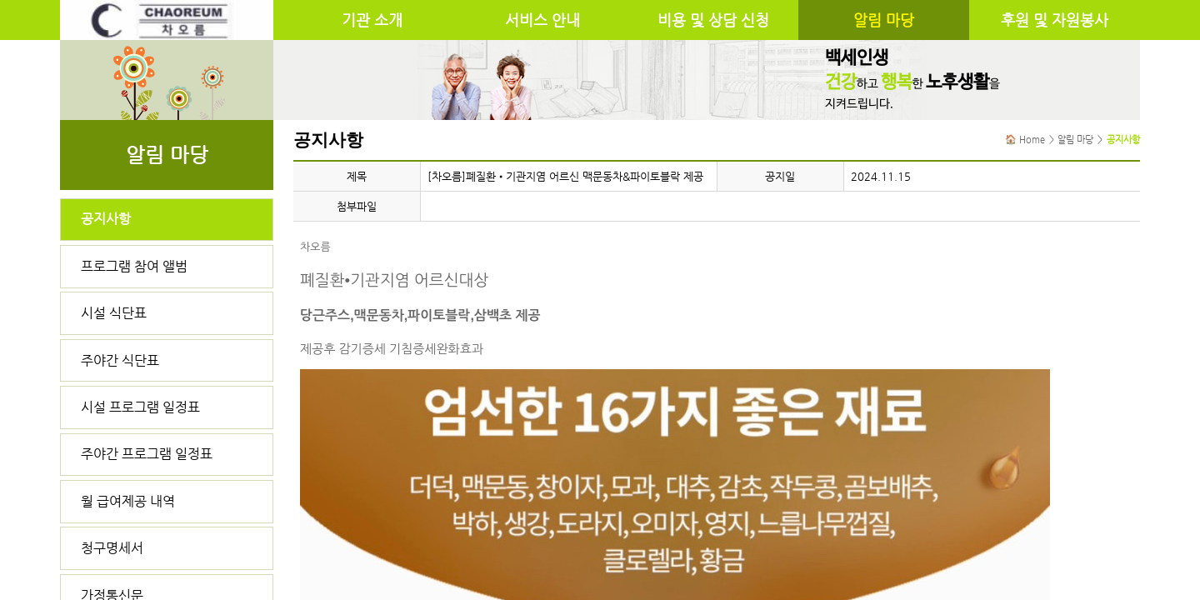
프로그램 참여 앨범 (134, 266)
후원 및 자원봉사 (1054, 20)
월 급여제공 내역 (128, 501)
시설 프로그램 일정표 (140, 407)
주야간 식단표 (120, 360)
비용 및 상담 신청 (713, 20)
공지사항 (106, 219)
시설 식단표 (114, 313)
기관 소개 (372, 20)
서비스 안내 (542, 20)
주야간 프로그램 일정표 (146, 454)
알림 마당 (883, 20)
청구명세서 (112, 548)
